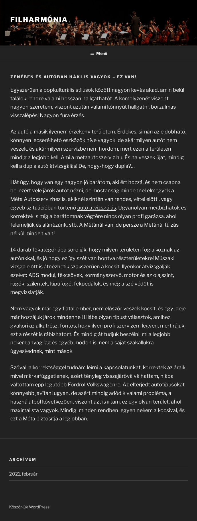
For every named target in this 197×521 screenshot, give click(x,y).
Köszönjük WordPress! (29, 506)
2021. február (23, 474)
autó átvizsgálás (96, 208)
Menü (98, 53)
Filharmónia (39, 19)
